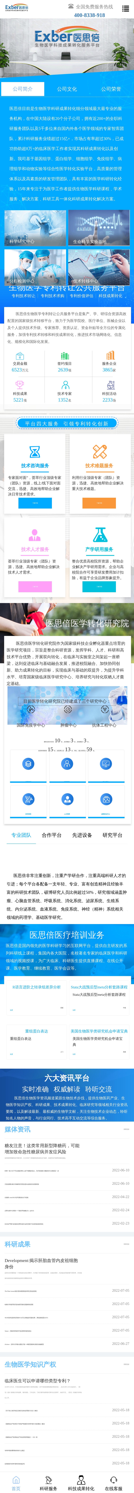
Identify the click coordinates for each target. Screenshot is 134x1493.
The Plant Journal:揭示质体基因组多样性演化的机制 (21, 1291)
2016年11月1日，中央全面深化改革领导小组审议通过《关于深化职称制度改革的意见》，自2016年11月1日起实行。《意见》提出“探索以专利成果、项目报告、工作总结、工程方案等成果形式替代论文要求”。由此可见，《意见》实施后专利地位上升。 (43, 1392)
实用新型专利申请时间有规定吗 (15, 1464)
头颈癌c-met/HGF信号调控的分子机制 (16, 1197)
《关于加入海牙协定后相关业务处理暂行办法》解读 (21, 1411)
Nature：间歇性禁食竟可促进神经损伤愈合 (18, 1331)
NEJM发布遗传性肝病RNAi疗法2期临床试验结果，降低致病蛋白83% (26, 1318)
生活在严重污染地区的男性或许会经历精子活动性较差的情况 (24, 1224)
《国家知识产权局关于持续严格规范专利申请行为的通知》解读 (25, 1424)
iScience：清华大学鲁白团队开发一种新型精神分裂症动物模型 (24, 1344)
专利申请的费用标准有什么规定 (15, 1450)
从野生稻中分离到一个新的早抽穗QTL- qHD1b (19, 1211)
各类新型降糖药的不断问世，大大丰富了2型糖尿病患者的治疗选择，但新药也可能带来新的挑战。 (36, 1158)
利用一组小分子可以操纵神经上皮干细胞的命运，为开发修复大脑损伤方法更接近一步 (32, 1171)
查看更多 (126, 1129)
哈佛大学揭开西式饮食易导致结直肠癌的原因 (19, 1304)
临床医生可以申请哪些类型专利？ (38, 1380)
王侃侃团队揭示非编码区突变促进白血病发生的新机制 (22, 1184)
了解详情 (35, 503)
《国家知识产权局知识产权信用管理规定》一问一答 (21, 1437)
